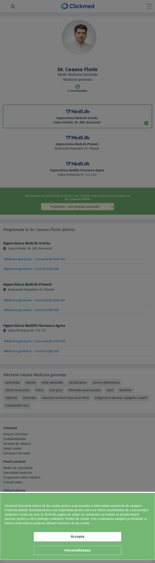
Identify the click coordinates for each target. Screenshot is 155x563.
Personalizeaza (77, 550)
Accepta (77, 536)
